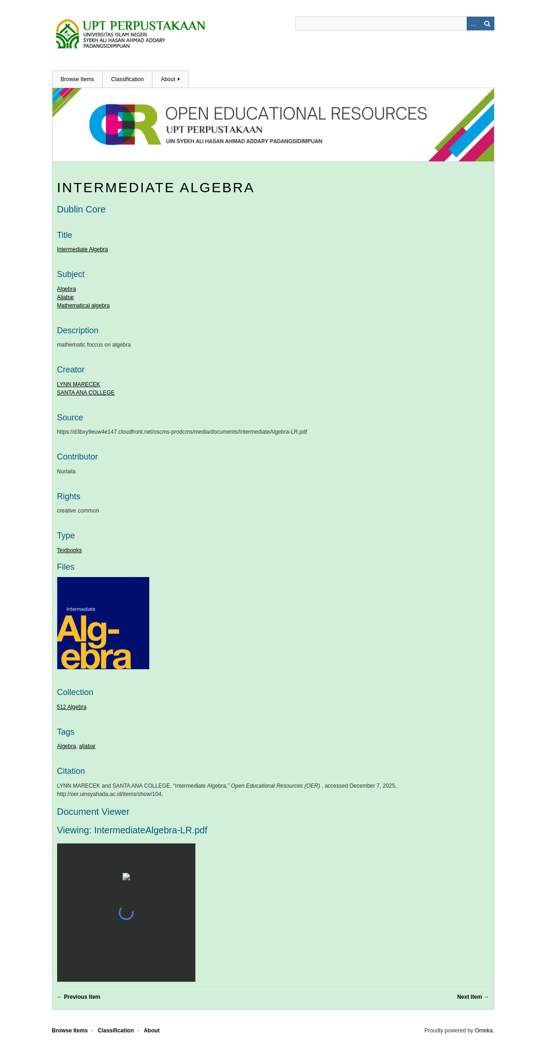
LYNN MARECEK (78, 384)
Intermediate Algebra (156, 187)
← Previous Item (78, 997)
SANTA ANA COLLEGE (86, 392)
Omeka (484, 1030)
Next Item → (473, 997)
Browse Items (77, 79)
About (168, 79)
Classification (127, 79)
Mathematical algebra (83, 305)
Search (487, 23)
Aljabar (65, 297)
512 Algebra (72, 707)
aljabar (87, 746)
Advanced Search (474, 23)
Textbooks (69, 550)
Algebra (66, 289)
